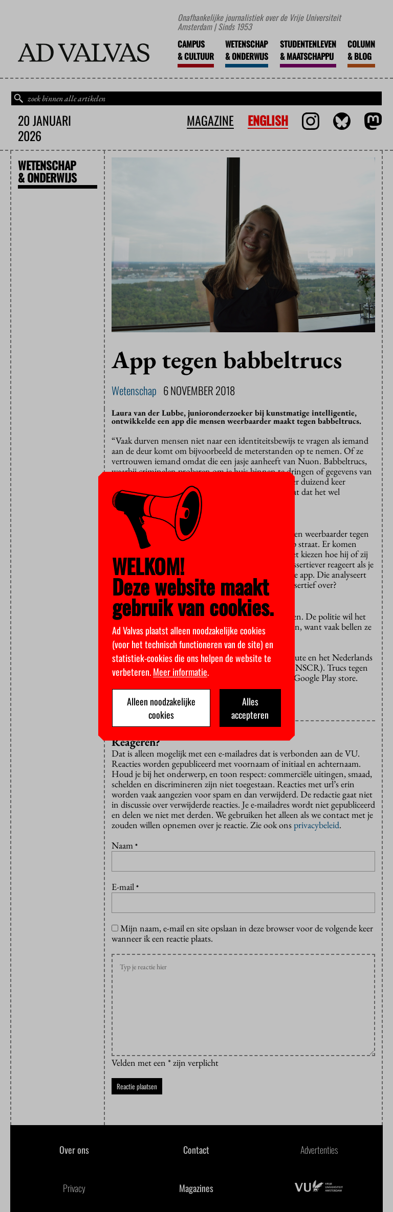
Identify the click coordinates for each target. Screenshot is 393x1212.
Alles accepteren (250, 708)
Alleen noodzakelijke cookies (161, 708)
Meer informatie (180, 671)
